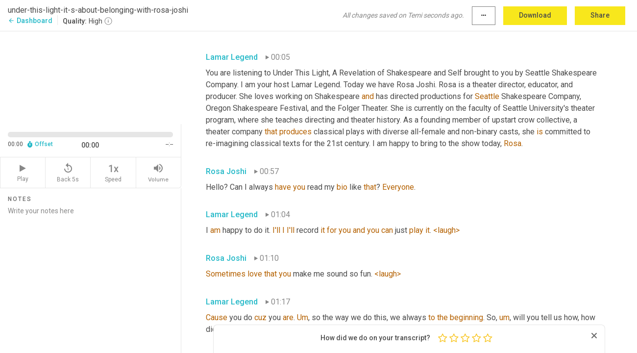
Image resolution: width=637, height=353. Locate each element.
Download (535, 15)
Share (600, 15)
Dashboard (30, 21)
